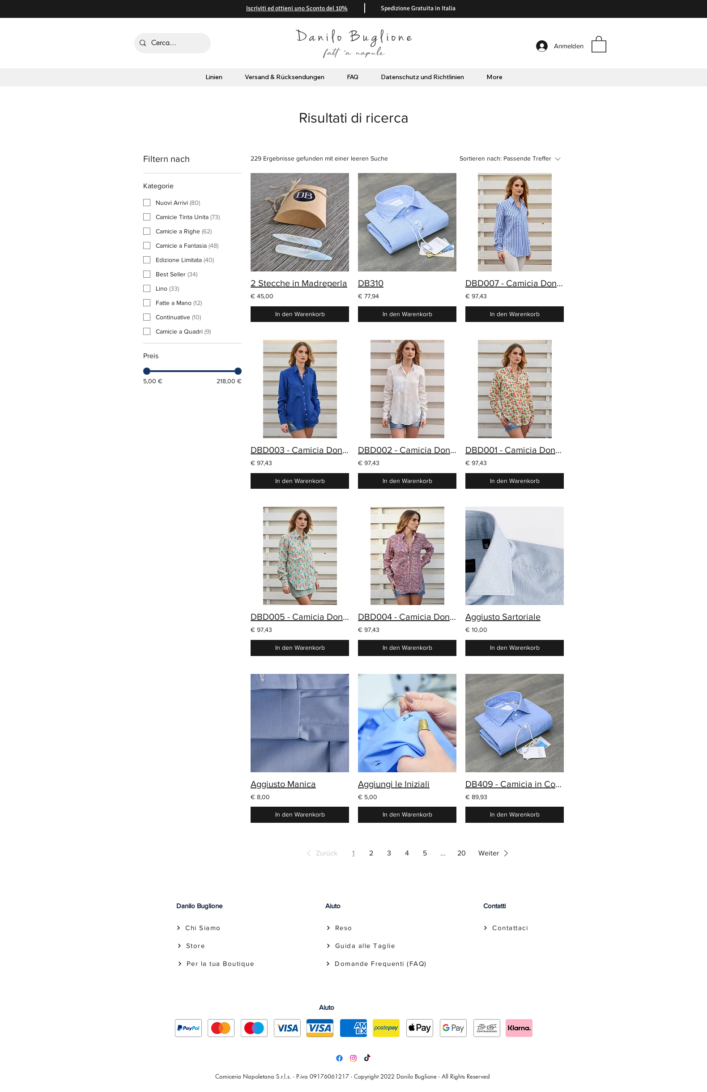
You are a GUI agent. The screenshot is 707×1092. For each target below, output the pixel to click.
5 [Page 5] (425, 853)
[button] (599, 43)
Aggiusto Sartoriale (503, 617)
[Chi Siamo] (198, 928)
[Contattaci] (506, 928)
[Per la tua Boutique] (215, 964)
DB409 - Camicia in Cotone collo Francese (514, 784)
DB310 (370, 283)
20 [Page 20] (461, 853)
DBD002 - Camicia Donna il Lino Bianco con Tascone (407, 450)
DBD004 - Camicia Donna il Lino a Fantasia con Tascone (407, 617)
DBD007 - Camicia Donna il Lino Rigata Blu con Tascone (514, 283)
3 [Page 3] (389, 853)
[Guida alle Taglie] (360, 946)
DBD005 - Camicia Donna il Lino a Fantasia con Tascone (300, 617)
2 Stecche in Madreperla (299, 283)
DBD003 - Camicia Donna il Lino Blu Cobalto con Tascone (300, 450)
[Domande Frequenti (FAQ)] (376, 964)
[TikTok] (367, 1058)
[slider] (146, 371)
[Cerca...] (171, 43)
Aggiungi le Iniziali (394, 784)
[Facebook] (339, 1058)
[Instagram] (353, 1058)
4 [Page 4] (407, 853)
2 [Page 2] (371, 853)
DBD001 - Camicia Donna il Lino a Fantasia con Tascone (514, 450)
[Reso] (339, 928)
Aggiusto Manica (283, 784)
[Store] (190, 946)
